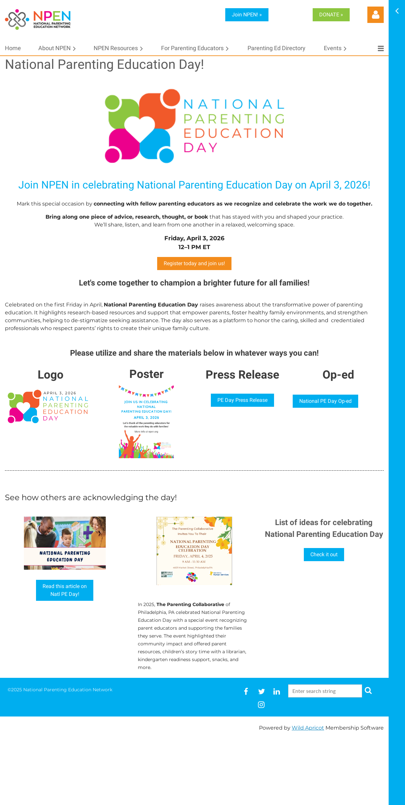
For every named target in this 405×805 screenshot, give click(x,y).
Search (368, 690)
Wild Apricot (308, 728)
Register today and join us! (194, 263)
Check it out (324, 554)
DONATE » (331, 14)
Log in (375, 15)
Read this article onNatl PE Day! (65, 590)
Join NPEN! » (247, 14)
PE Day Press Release (242, 400)
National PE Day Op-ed (325, 401)
